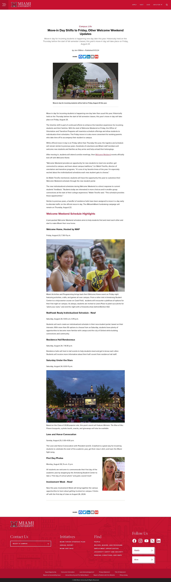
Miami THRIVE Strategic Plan (72, 542)
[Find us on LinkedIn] (158, 541)
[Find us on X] (152, 541)
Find (97, 536)
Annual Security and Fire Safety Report (77, 575)
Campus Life (85, 26)
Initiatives (67, 536)
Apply (134, 4)
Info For (157, 4)
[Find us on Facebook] (134, 541)
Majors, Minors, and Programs (108, 545)
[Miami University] (21, 5)
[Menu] (4, 5)
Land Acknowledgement (87, 572)
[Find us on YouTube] (146, 541)
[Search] (167, 5)
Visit (142, 4)
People (97, 542)
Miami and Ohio (66, 548)
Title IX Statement (120, 572)
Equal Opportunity (50, 572)
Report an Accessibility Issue (52, 575)
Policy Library (124, 575)
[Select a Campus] (30, 544)
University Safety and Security (108, 552)
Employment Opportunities (106, 548)
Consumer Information (68, 572)
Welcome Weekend (103, 154)
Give (148, 4)
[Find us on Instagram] (140, 541)
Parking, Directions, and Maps (108, 555)
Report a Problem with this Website (104, 575)
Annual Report (66, 545)
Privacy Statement (104, 572)
